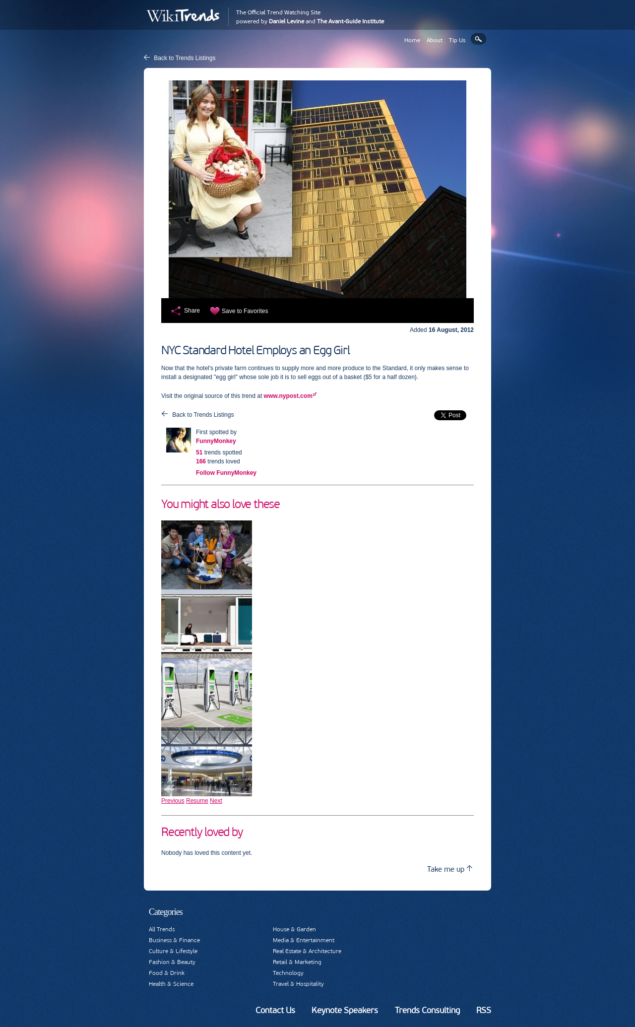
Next (216, 800)
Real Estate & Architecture (307, 951)
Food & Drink (167, 972)
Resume (197, 800)
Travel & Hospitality (298, 983)
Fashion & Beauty (172, 962)
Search (478, 39)
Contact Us (275, 1010)
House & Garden (294, 929)
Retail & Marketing (297, 962)
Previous (173, 800)
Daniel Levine (286, 21)
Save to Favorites (245, 311)
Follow (226, 472)
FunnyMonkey (216, 441)
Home (412, 40)
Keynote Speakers (345, 1010)
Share (192, 310)
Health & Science (171, 983)
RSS (483, 1010)
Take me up (449, 869)
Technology (288, 972)
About (435, 40)
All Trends (162, 929)
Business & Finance (174, 940)
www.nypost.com (288, 395)
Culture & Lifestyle (173, 951)
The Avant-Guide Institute (350, 21)
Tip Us (457, 40)
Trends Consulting (427, 1010)
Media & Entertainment (303, 940)
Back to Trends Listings (184, 58)
